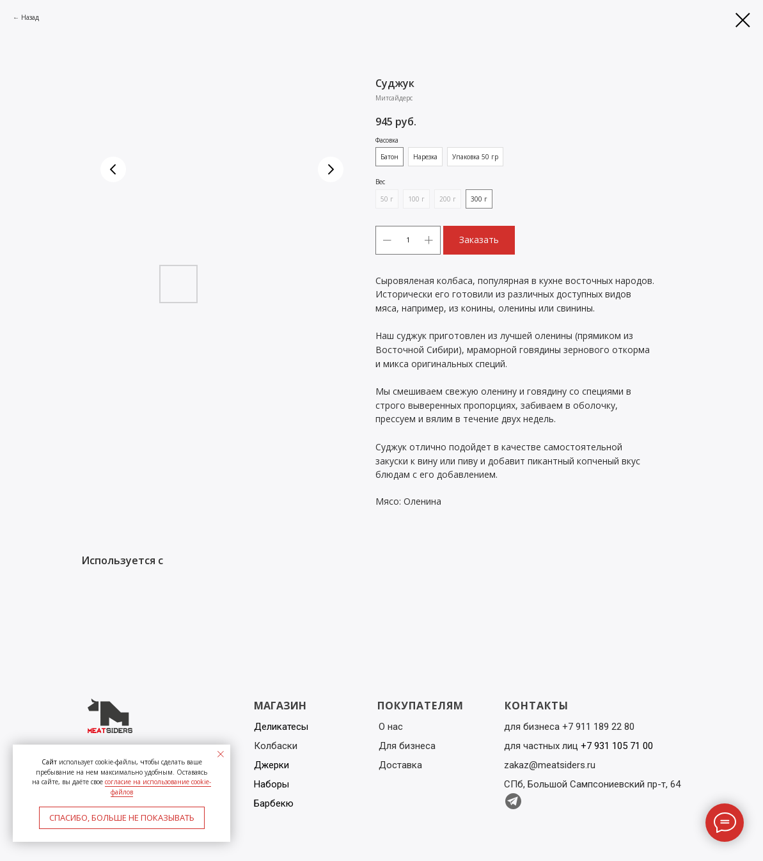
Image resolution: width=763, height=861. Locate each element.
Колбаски (275, 746)
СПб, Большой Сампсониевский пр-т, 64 (592, 784)
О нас (391, 726)
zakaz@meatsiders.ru (549, 765)
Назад (30, 17)
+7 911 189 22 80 (598, 726)
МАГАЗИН (280, 706)
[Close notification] (220, 754)
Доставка (400, 765)
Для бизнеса (407, 746)
